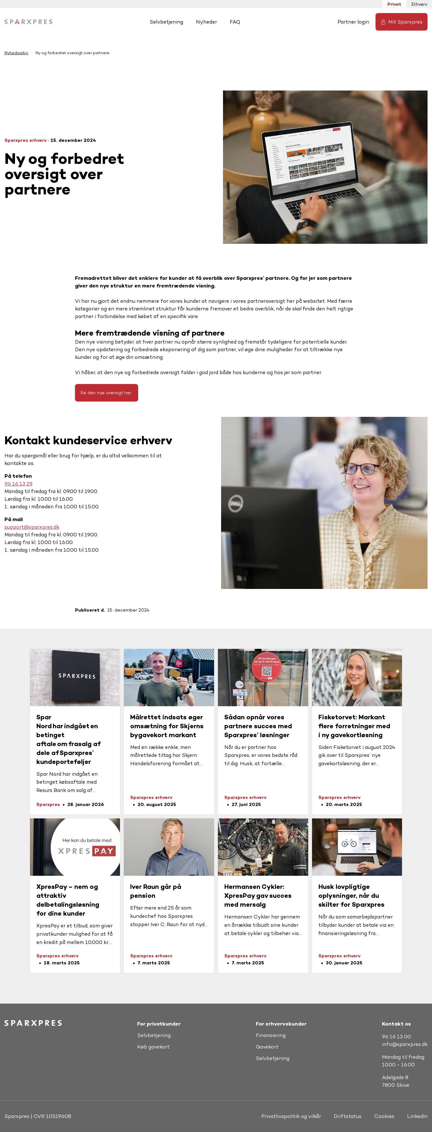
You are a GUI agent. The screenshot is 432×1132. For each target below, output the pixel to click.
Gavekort (267, 1046)
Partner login (353, 21)
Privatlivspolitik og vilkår (291, 1116)
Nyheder (206, 21)
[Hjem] (28, 21)
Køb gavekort (153, 1046)
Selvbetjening (166, 21)
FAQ (235, 21)
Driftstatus (347, 1116)
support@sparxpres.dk (31, 527)
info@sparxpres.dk (405, 1044)
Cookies (384, 1116)
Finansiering (271, 1035)
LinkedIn (417, 1116)
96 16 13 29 (18, 483)
